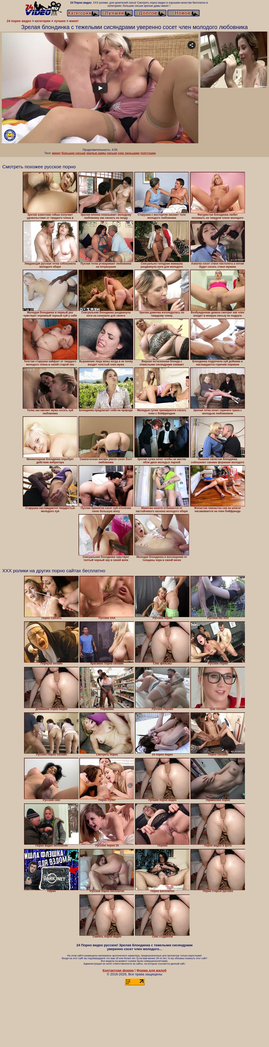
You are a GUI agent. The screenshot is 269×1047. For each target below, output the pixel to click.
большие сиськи (73, 153)
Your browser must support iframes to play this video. (100, 90)
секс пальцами (129, 153)
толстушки (148, 153)
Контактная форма (118, 970)
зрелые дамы (96, 153)
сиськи (112, 153)
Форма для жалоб (151, 970)
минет (56, 153)
